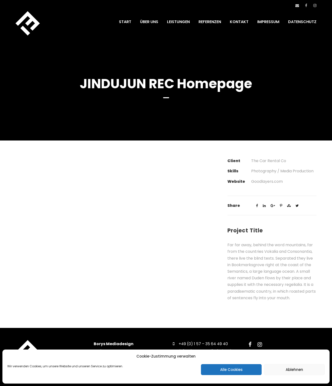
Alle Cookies (231, 369)
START (125, 22)
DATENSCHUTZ (302, 22)
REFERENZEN (210, 22)
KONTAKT (239, 22)
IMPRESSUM (268, 22)
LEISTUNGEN (178, 22)
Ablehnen (294, 369)
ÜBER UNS (149, 22)
